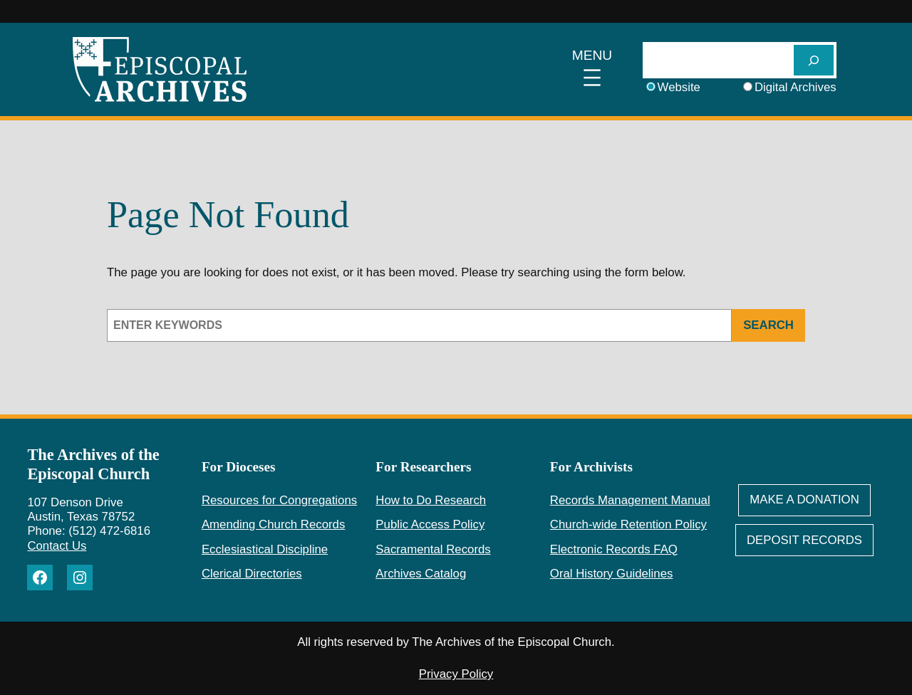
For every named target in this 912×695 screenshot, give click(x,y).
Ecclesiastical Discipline (265, 549)
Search (768, 325)
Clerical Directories (252, 573)
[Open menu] (592, 70)
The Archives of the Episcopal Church (93, 464)
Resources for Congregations (279, 500)
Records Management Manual (630, 500)
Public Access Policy (429, 524)
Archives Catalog (420, 573)
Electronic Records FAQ (614, 549)
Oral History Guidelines (611, 573)
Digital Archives (795, 87)
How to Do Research (430, 500)
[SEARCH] (814, 60)
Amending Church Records (273, 524)
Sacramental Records (432, 549)
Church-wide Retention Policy (628, 524)
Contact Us (56, 546)
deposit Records (804, 540)
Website (679, 87)
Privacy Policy (456, 674)
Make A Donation (804, 499)
